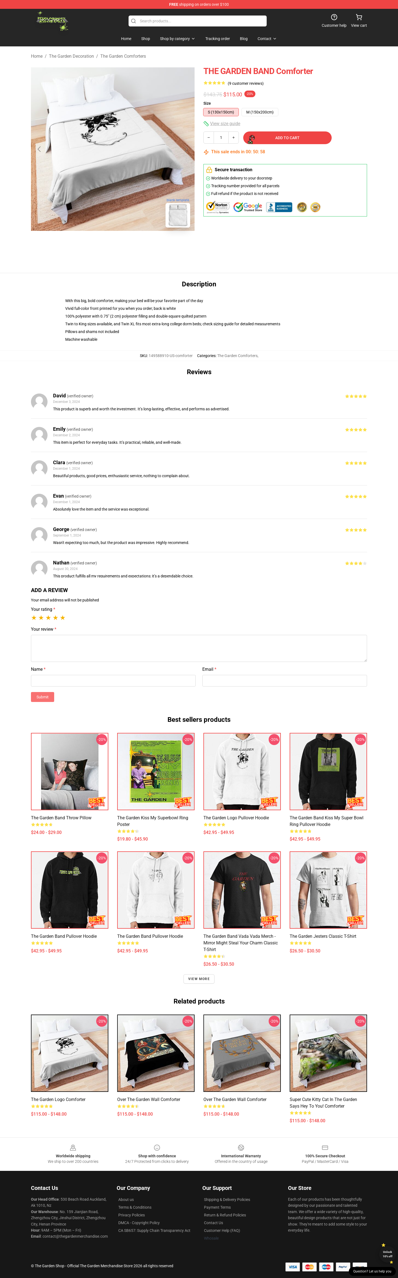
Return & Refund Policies (225, 1215)
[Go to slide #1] (98, 244)
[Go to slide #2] (127, 244)
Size (207, 103)
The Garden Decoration (71, 56)
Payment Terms (217, 1207)
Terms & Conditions (134, 1207)
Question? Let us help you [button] (372, 1271)
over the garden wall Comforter (148, 1099)
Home (37, 56)
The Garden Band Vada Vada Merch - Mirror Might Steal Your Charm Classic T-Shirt (240, 943)
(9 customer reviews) (246, 83)
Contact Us (213, 1223)
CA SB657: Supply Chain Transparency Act (154, 1230)
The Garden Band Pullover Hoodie (64, 936)
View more (199, 979)
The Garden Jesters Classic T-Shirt (323, 936)
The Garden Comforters (123, 56)
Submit (42, 697)
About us (126, 1199)
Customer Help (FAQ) (222, 1230)
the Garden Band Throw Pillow (61, 817)
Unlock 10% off (387, 1254)
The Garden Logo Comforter (58, 1099)
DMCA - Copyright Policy (139, 1223)
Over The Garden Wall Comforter (234, 1099)
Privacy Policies (131, 1215)
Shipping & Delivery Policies (227, 1199)
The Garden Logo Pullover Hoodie (236, 817)
